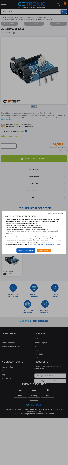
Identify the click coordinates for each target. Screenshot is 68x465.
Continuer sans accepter (55, 213)
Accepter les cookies (25, 250)
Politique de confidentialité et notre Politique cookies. (45, 244)
